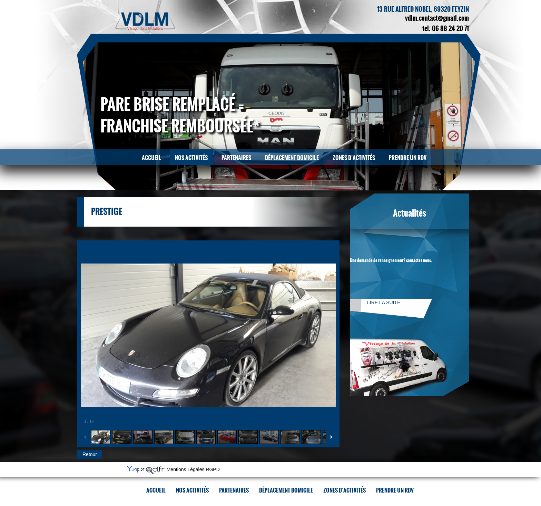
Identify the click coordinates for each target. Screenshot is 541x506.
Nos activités (191, 157)
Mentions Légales (186, 470)
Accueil (151, 157)
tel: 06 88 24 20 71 (445, 28)
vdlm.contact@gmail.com (437, 18)
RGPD (212, 470)
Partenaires (236, 157)
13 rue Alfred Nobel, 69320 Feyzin (423, 9)
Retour (89, 454)
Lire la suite (383, 302)
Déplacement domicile (292, 157)
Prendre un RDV (407, 157)
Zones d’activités (354, 157)
